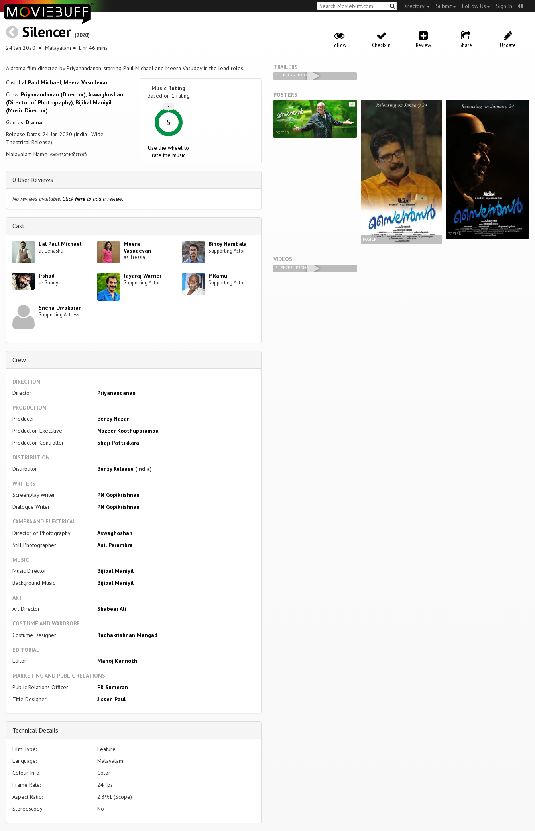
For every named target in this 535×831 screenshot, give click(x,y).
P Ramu (217, 275)
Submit (446, 6)
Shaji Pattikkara (118, 442)
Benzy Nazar (113, 418)
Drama (34, 122)
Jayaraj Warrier (142, 275)
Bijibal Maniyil (115, 570)
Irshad (47, 275)
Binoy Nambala (227, 243)
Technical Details (35, 730)
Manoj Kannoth (117, 660)
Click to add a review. (92, 198)
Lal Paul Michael (39, 82)
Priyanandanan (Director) (53, 94)
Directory (416, 6)
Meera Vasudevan (86, 82)
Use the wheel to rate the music (168, 151)
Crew (19, 360)
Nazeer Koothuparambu (128, 430)
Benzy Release (115, 468)
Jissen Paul (111, 699)
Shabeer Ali (111, 608)
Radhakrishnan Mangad (127, 635)
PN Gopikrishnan (118, 494)
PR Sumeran (112, 687)
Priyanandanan (116, 392)
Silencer (46, 31)
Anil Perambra (115, 545)
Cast (18, 226)
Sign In (504, 6)
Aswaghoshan (114, 533)
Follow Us (476, 6)
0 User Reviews (32, 180)
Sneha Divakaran (60, 307)
